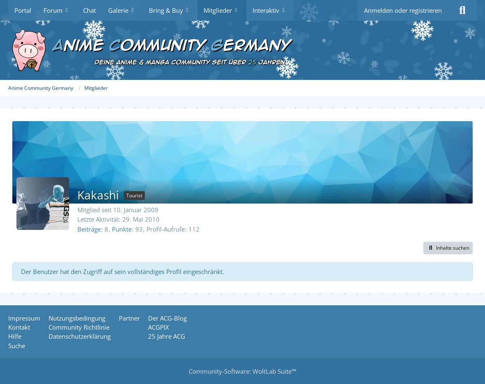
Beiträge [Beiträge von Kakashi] (89, 229)
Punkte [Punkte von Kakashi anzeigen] (122, 229)
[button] (448, 248)
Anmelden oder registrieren (403, 10)
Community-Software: (242, 371)
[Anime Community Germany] (242, 50)
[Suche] (462, 10)
